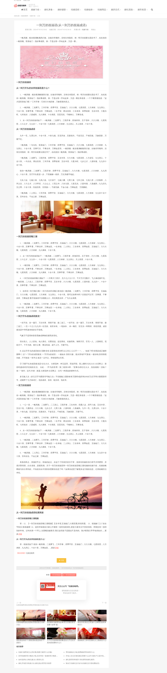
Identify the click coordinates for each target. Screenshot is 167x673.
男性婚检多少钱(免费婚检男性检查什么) (80, 655)
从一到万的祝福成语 (69, 578)
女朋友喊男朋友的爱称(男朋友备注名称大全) (32, 608)
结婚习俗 (32, 19)
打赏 (61, 563)
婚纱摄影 (62, 12)
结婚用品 (102, 12)
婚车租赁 (142, 12)
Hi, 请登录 (17, 3)
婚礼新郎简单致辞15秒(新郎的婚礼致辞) (80, 663)
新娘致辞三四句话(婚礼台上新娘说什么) (92, 643)
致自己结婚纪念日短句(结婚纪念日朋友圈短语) (82, 666)
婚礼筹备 (48, 12)
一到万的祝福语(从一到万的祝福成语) (72, 571)
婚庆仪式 (115, 12)
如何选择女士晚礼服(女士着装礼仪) (31, 663)
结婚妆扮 (88, 12)
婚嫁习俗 (35, 12)
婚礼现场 (128, 12)
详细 (20, 537)
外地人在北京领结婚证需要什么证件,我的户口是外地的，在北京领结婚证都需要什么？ (97, 659)
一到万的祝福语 (56, 578)
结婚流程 (75, 12)
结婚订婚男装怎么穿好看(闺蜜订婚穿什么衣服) (35, 655)
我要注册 (26, 3)
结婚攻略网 (20, 8)
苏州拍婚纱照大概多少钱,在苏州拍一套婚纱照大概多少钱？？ (40, 659)
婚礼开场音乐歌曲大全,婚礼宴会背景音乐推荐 (34, 666)
